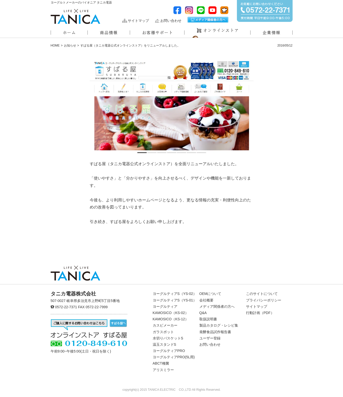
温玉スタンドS (164, 344)
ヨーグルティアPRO (169, 351)
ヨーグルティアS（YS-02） (175, 294)
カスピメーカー (165, 325)
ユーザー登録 (210, 338)
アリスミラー (163, 370)
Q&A (203, 313)
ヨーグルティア (165, 306)
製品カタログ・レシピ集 (218, 325)
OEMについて (210, 294)
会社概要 (206, 300)
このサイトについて (262, 294)
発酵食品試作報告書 (215, 332)
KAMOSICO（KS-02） (171, 313)
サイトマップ (138, 21)
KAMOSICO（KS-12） (171, 319)
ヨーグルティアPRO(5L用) (174, 357)
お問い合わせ (170, 21)
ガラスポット (163, 332)
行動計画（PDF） (260, 313)
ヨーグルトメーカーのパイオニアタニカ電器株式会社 (75, 16)
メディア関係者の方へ (208, 20)
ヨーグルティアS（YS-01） (175, 300)
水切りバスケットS (168, 338)
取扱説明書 (208, 319)
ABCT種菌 (161, 363)
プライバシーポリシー (263, 300)
